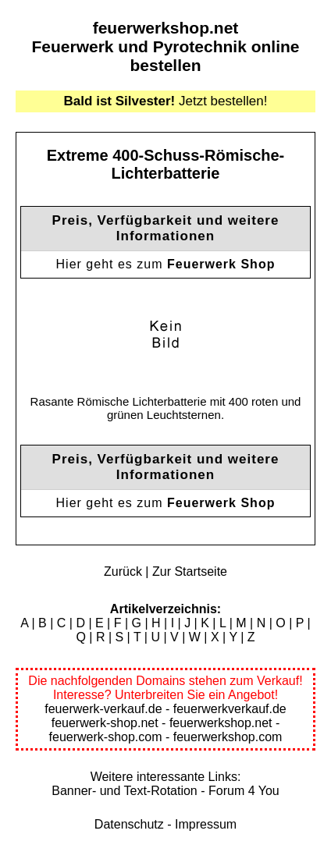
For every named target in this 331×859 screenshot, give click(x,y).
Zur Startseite (189, 571)
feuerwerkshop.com (228, 737)
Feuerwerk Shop (221, 264)
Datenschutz (129, 824)
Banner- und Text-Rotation (124, 790)
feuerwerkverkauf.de (230, 708)
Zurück (123, 571)
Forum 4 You (243, 790)
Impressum (206, 824)
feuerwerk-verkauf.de (103, 708)
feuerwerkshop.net (166, 28)
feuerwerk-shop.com (105, 737)
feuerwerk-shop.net (105, 722)
